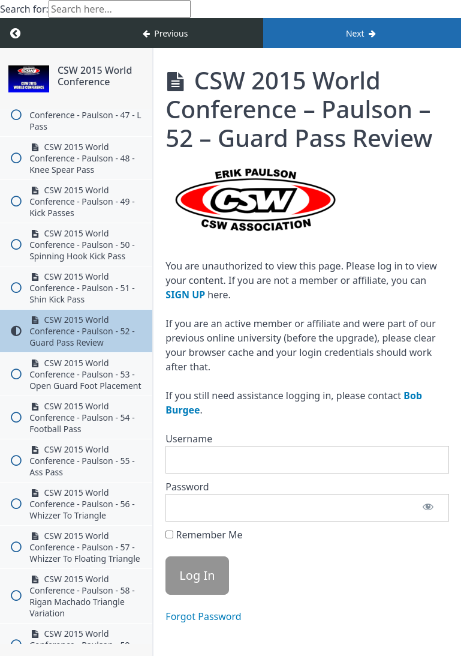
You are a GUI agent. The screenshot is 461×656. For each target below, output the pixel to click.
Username (188, 438)
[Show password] (428, 508)
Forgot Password (203, 616)
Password (187, 486)
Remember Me (203, 534)
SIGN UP (185, 294)
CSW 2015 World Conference (95, 76)
